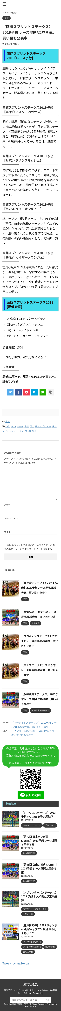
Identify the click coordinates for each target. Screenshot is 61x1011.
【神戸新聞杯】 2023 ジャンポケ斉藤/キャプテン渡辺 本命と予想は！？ (39, 929)
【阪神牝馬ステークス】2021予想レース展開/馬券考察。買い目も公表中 (39, 699)
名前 (7, 505)
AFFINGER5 (30, 1006)
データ (20, 426)
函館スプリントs (43, 426)
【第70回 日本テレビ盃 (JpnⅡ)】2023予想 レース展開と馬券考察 (39, 840)
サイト (7, 531)
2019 (13, 426)
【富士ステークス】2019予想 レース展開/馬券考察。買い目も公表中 (39, 670)
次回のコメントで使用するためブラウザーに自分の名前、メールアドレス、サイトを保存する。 (29, 547)
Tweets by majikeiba (15, 963)
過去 (34, 431)
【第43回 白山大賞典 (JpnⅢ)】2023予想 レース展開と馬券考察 (39, 868)
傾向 (32, 426)
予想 (7, 421)
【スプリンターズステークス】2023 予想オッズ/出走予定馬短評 (39, 896)
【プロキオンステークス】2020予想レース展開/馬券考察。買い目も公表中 (39, 641)
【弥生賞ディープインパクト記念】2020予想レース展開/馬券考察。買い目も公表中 (39, 588)
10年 (7, 426)
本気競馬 (30, 985)
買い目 (28, 431)
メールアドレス (12, 518)
